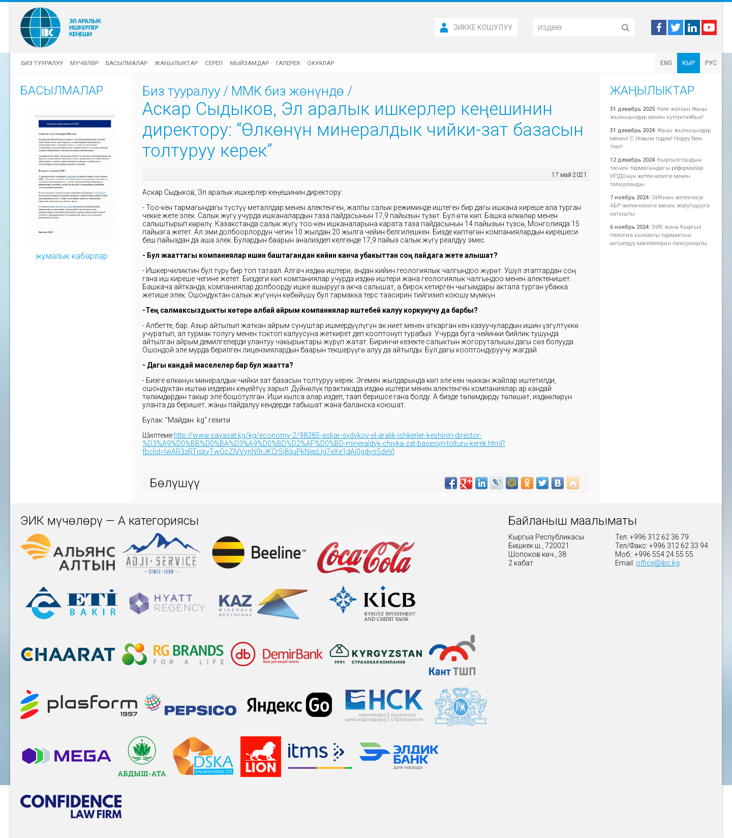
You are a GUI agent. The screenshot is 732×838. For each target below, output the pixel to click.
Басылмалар (126, 63)
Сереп (214, 63)
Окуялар (320, 63)
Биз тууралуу (42, 63)
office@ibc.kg (658, 563)
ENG (666, 63)
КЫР (688, 63)
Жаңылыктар (176, 63)
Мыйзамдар (249, 63)
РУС (711, 63)
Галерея (288, 63)
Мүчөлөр (84, 63)
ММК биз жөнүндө (287, 91)
